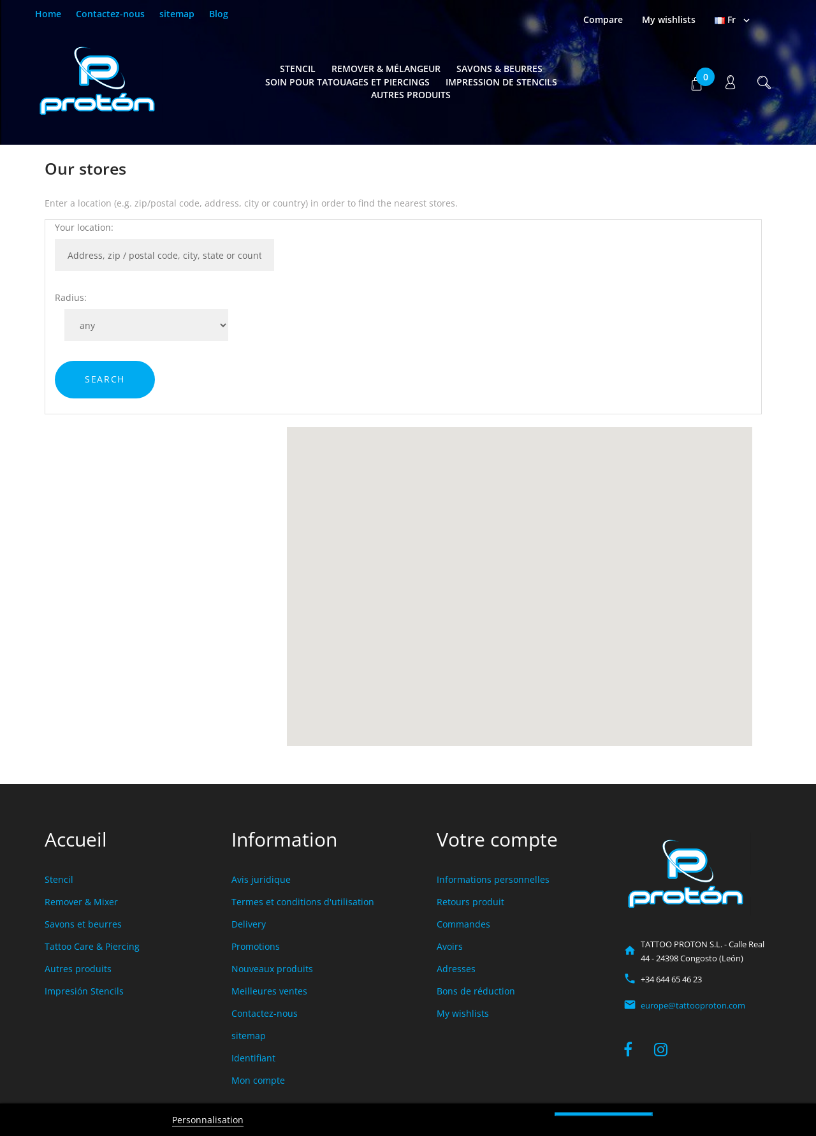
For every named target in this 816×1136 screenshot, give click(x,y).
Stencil (298, 68)
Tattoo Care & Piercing (92, 946)
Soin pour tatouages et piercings (347, 82)
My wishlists (463, 1013)
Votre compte (497, 839)
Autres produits (411, 95)
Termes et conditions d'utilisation (302, 902)
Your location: (84, 227)
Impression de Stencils (501, 82)
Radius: (71, 297)
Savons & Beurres (499, 68)
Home (48, 14)
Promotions (255, 946)
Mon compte (258, 1080)
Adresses (456, 969)
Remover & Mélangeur (386, 68)
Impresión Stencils (84, 991)
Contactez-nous (110, 14)
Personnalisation (208, 1120)
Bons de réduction (476, 991)
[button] (696, 82)
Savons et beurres (83, 924)
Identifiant (253, 1058)
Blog (218, 14)
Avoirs (450, 946)
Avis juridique (261, 879)
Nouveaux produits (272, 969)
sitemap (176, 14)
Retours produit (470, 902)
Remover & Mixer (81, 902)
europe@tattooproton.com (693, 1005)
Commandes (463, 924)
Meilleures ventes (269, 991)
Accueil (76, 839)
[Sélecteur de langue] (733, 20)
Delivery (248, 924)
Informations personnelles (493, 879)
